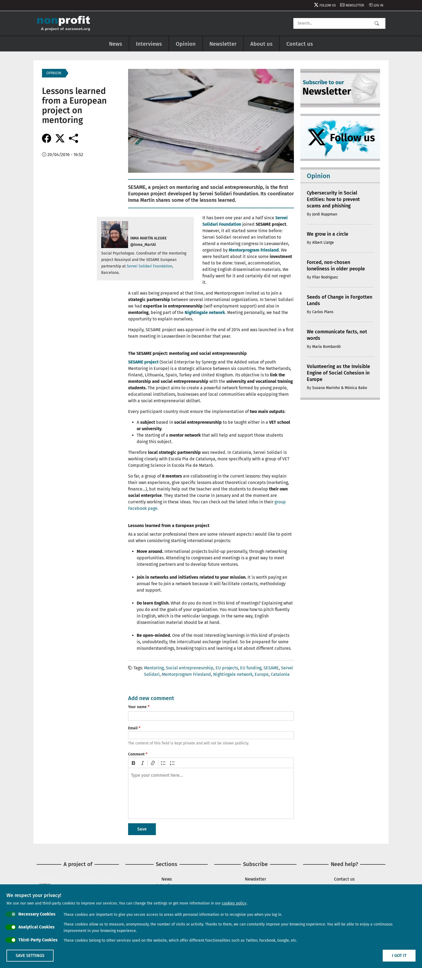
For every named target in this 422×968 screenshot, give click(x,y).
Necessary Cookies (36, 914)
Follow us (327, 5)
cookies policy (234, 903)
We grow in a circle (327, 234)
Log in (378, 5)
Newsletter (355, 5)
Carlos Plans (322, 312)
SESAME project (143, 362)
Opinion (186, 44)
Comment (136, 754)
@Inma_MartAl (143, 244)
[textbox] (211, 793)
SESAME (271, 667)
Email (133, 728)
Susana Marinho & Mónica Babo (339, 388)
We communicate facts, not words (337, 335)
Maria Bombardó (326, 346)
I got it (399, 955)
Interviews (149, 44)
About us (261, 44)
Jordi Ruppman (324, 214)
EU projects (227, 667)
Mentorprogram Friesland (254, 250)
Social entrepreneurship (189, 667)
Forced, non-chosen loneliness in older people (336, 265)
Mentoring (154, 667)
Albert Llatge (323, 242)
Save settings (30, 955)
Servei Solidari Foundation (149, 266)
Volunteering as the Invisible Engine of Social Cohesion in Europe (338, 372)
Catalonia (280, 674)
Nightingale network (205, 312)
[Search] (339, 23)
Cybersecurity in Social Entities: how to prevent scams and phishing (333, 199)
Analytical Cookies (36, 927)
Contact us (299, 44)
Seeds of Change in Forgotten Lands (339, 300)
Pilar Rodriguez (325, 277)
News (115, 44)
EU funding (250, 667)
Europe (262, 674)
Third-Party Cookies (38, 939)
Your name (137, 707)
